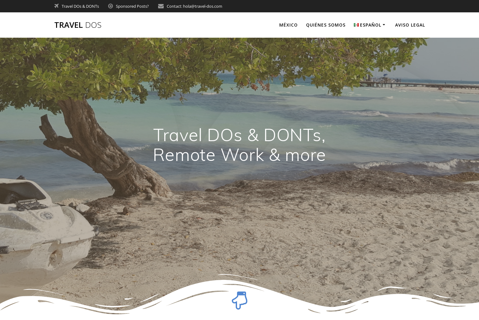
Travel (77, 25)
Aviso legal (410, 25)
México (288, 25)
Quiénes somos (326, 25)
